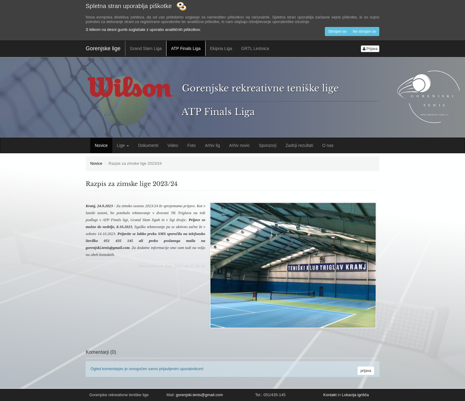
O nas (327, 145)
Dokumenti (148, 145)
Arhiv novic (239, 145)
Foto (191, 145)
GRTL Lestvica (255, 48)
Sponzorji (267, 145)
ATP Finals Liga (186, 48)
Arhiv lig (212, 145)
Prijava (370, 49)
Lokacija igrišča (355, 395)
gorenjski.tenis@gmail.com (199, 395)
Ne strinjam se (364, 31)
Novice (101, 145)
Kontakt (330, 395)
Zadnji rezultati (299, 145)
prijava (366, 371)
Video (172, 145)
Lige (123, 145)
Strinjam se (337, 31)
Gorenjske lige (103, 48)
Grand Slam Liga (146, 48)
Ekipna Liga (221, 48)
